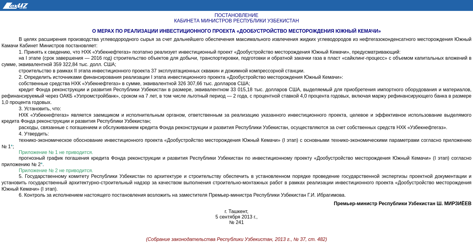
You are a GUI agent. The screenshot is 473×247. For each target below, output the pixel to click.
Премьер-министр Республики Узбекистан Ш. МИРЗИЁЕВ (402, 203)
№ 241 (236, 222)
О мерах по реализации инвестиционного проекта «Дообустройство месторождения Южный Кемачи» (236, 31)
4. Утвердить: (34, 133)
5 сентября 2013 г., (236, 216)
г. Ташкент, (236, 211)
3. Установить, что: (40, 108)
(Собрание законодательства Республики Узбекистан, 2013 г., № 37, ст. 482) (236, 239)
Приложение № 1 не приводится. (56, 152)
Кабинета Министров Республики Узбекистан (236, 20)
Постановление (236, 15)
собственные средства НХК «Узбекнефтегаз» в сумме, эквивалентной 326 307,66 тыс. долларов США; (134, 83)
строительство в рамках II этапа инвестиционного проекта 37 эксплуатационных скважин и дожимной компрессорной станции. (162, 70)
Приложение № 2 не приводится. (56, 170)
